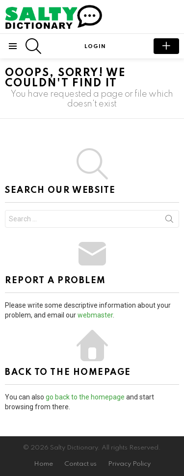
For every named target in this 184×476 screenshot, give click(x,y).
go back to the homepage (85, 397)
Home (43, 464)
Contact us (80, 464)
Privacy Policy (129, 464)
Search (169, 221)
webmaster (95, 315)
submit (166, 46)
